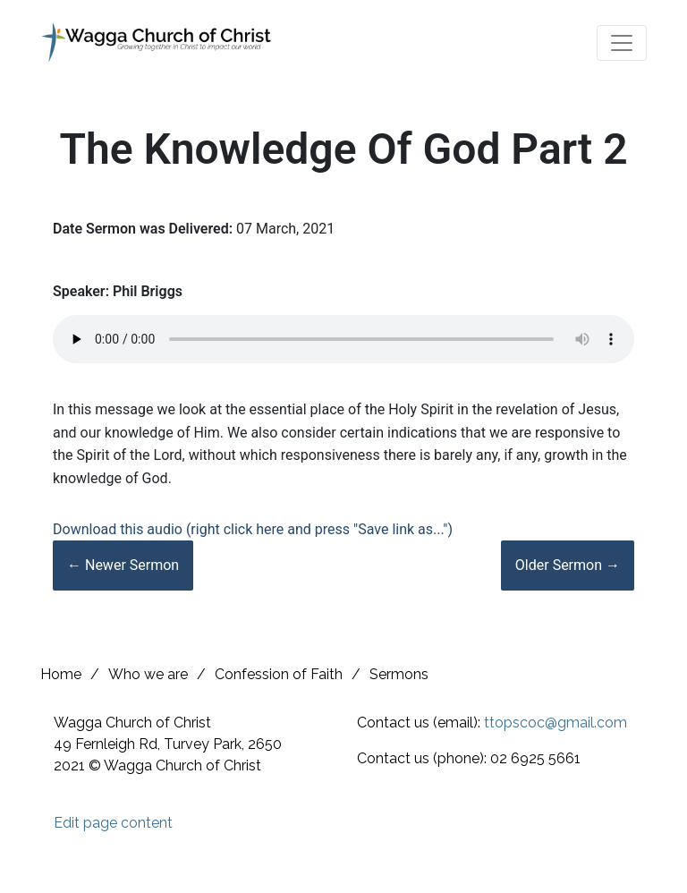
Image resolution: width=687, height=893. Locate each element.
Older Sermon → (567, 565)
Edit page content (113, 822)
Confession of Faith (279, 674)
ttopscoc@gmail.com (555, 722)
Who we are (148, 674)
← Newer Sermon (123, 565)
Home (60, 674)
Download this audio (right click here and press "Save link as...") (253, 529)
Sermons (398, 674)
